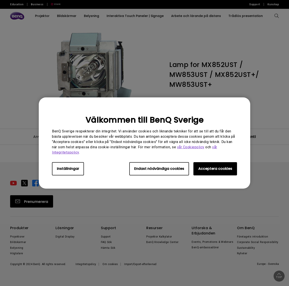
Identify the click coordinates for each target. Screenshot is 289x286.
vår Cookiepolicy (190, 147)
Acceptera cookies (215, 168)
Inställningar (68, 168)
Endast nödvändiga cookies (159, 168)
